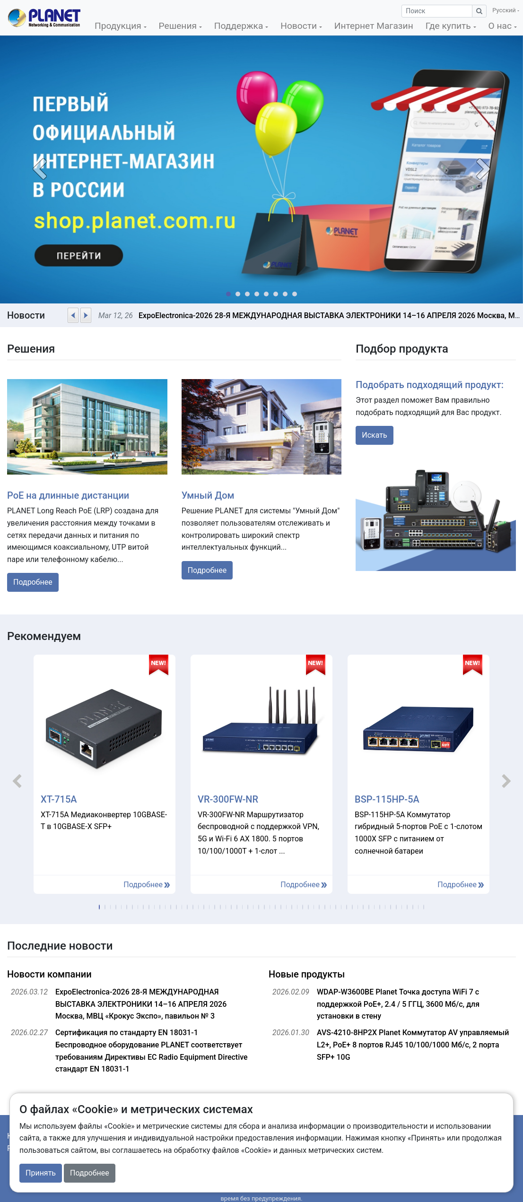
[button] (39, 169)
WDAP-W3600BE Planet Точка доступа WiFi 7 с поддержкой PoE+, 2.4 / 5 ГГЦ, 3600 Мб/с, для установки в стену (398, 1003)
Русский (504, 10)
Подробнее (32, 582)
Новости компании (49, 974)
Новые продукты (307, 974)
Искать (374, 435)
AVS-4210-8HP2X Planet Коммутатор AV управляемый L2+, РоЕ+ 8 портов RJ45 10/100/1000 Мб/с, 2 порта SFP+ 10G (413, 1044)
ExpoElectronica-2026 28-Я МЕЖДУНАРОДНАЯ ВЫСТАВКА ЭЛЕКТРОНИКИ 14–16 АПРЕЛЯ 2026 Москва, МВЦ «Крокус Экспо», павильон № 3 (141, 1003)
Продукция (119, 25)
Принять (41, 1172)
